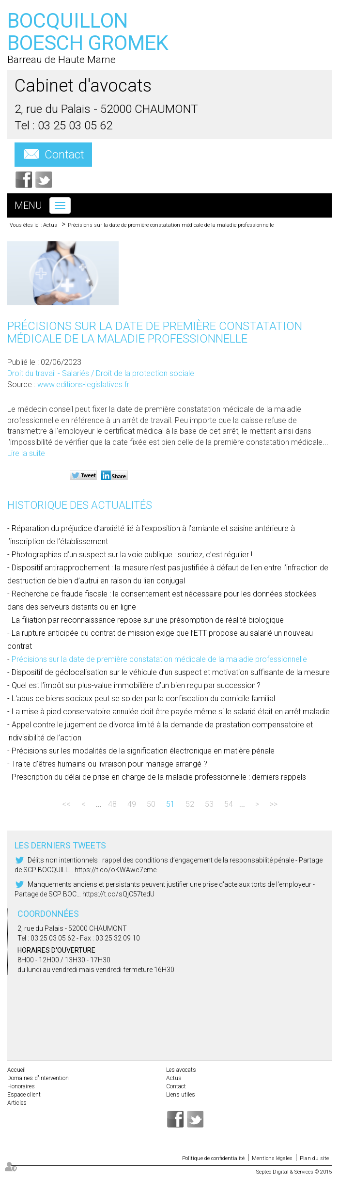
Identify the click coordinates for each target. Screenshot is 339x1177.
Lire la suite (26, 453)
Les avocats (181, 1070)
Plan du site (314, 1158)
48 (112, 804)
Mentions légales (272, 1158)
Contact (64, 154)
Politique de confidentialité (213, 1158)
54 (228, 804)
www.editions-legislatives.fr (83, 384)
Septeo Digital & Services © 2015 (294, 1172)
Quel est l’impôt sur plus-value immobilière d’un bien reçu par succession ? (136, 685)
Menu (28, 205)
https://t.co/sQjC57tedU (118, 894)
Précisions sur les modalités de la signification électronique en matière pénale (143, 750)
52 (189, 804)
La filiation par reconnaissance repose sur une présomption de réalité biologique (148, 620)
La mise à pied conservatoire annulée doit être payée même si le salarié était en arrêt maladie (171, 711)
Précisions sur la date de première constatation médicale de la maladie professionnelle (171, 225)
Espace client (24, 1094)
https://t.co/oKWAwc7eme (115, 870)
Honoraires (21, 1086)
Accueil (16, 1070)
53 (209, 804)
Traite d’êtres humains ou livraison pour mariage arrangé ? (109, 764)
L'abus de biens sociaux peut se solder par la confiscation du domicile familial (143, 698)
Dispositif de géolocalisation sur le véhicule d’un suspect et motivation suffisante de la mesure (171, 672)
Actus (50, 225)
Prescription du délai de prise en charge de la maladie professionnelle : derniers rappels (159, 777)
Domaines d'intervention (38, 1078)
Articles (17, 1102)
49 (131, 804)
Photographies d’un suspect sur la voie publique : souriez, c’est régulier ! (132, 554)
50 (151, 804)
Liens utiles (180, 1094)
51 (170, 804)
